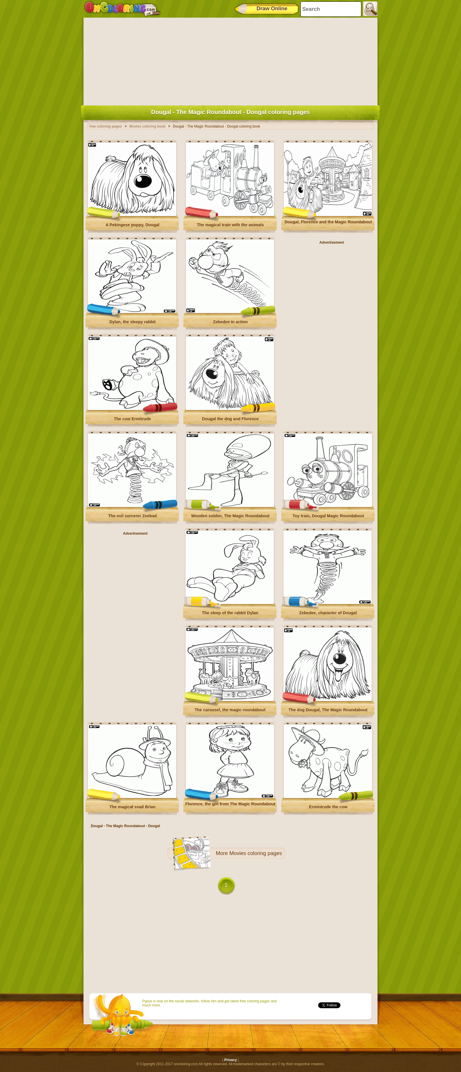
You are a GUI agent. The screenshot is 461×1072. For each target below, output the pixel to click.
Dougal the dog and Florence (230, 419)
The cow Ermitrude (132, 419)
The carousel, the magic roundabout (230, 710)
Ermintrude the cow (328, 807)
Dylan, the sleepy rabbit (132, 322)
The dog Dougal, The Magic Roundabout (327, 710)
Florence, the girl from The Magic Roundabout (230, 804)
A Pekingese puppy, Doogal (132, 225)
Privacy (230, 1060)
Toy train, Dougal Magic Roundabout (328, 516)
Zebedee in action (230, 322)
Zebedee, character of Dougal (328, 613)
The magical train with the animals (230, 225)
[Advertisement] (230, 60)
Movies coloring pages (255, 853)
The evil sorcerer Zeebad (132, 516)
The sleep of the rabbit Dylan (230, 613)
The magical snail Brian (132, 807)
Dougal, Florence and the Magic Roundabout (328, 222)
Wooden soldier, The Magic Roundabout (230, 516)
